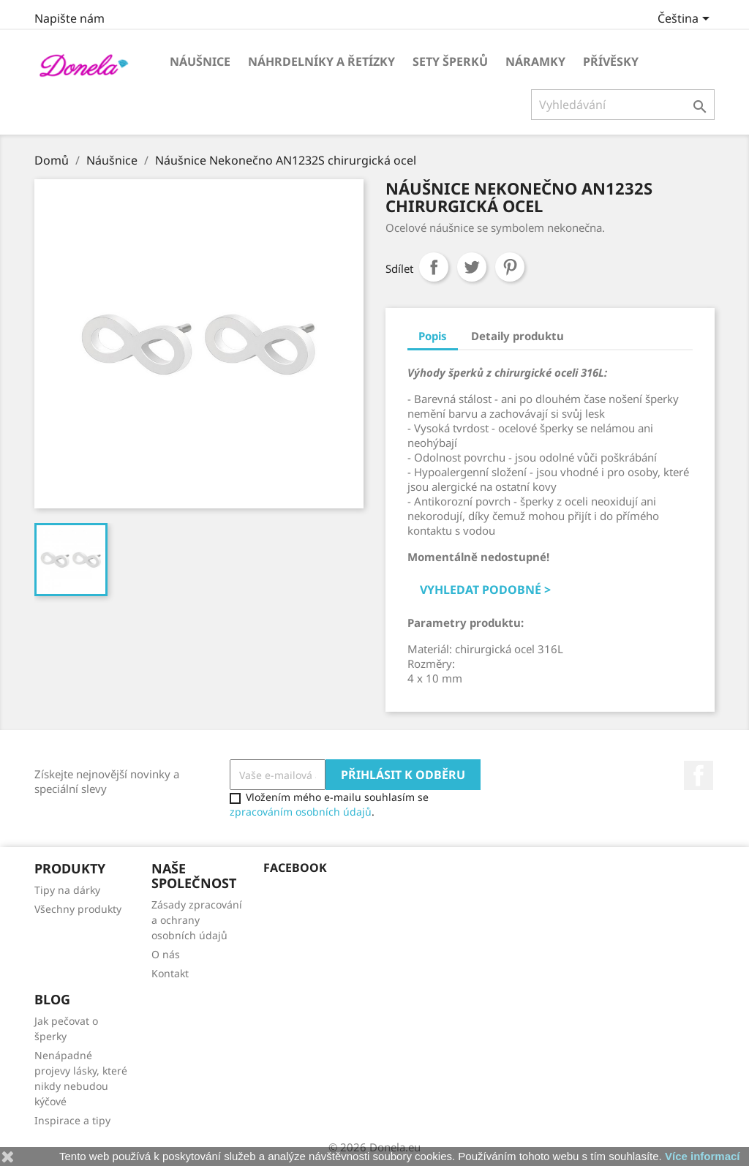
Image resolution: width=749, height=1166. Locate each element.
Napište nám (69, 18)
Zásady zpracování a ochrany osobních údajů (196, 920)
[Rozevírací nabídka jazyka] (686, 20)
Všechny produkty (77, 909)
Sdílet (433, 267)
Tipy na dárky (67, 890)
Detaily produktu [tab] (517, 335)
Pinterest (509, 267)
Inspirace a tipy (72, 1120)
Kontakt (170, 973)
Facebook (698, 775)
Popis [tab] (432, 335)
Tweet (471, 267)
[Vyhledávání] (623, 104)
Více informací (702, 1156)
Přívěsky (611, 61)
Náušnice (200, 61)
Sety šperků (450, 61)
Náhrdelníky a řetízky (321, 61)
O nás (165, 954)
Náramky (535, 61)
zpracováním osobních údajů (301, 812)
